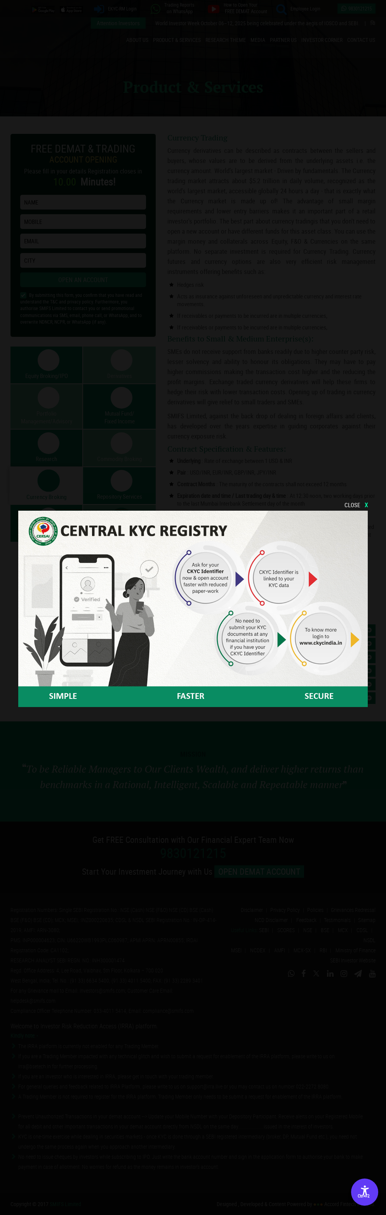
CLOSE (356, 505)
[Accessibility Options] (364, 1192)
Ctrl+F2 (363, 1196)
